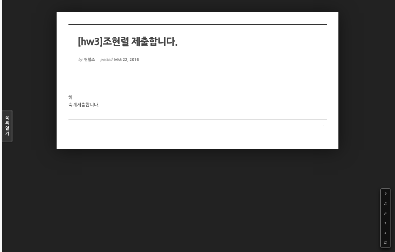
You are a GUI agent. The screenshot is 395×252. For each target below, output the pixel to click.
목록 (7, 126)
